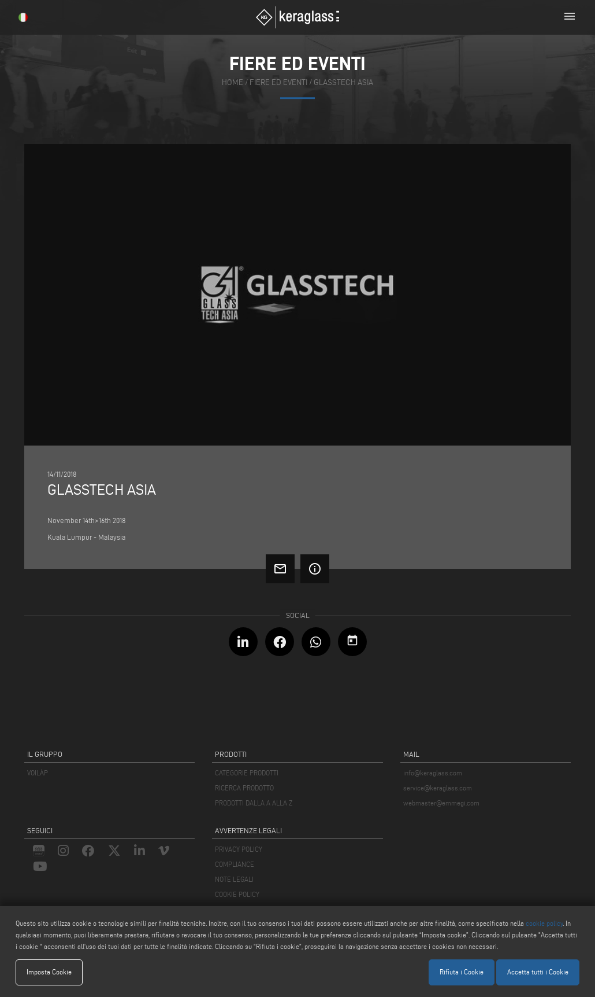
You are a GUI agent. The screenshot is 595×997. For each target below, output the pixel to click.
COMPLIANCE (234, 864)
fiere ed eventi (278, 82)
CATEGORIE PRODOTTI (246, 773)
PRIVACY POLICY (238, 849)
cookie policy (544, 923)
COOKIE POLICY (237, 894)
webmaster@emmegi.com (441, 803)
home (232, 82)
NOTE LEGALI (234, 879)
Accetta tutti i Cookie (537, 972)
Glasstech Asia (343, 82)
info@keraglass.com (432, 773)
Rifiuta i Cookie (462, 972)
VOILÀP (37, 773)
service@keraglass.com (437, 788)
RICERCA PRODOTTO (244, 788)
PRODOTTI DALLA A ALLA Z (253, 803)
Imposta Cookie (49, 972)
